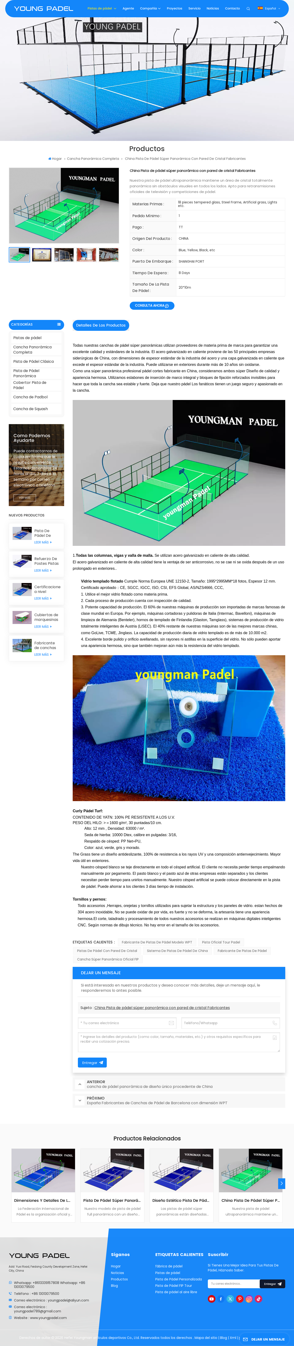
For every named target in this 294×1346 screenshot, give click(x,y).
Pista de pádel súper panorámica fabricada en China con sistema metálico (112, 1201)
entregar (272, 1283)
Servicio (194, 8)
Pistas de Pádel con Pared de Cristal (107, 950)
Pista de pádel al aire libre (176, 1292)
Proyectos (174, 8)
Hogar (55, 158)
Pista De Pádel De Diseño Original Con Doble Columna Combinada (45, 533)
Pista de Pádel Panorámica (26, 373)
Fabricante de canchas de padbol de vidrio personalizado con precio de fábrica (47, 645)
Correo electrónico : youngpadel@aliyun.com (51, 1300)
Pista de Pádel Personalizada (178, 1279)
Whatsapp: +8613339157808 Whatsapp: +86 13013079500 (49, 1284)
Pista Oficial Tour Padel (221, 942)
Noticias (213, 8)
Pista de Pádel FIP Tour (173, 1285)
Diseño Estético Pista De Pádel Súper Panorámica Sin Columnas (181, 1201)
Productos (119, 1279)
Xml (233, 1337)
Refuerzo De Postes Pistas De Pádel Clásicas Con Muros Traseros (46, 561)
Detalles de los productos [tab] (101, 325)
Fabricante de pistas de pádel (242, 950)
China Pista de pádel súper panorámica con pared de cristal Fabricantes (162, 1007)
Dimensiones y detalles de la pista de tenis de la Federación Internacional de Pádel (43, 1201)
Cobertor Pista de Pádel (29, 385)
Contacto (232, 8)
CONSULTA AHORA (149, 305)
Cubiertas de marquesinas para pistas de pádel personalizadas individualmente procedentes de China (47, 617)
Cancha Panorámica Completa (93, 158)
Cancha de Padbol (30, 397)
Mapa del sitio (206, 1337)
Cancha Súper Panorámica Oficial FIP (108, 959)
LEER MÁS (43, 542)
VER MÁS (25, 498)
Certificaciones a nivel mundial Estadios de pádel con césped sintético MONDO (47, 589)
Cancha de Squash (30, 409)
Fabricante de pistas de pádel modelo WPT (157, 942)
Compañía (148, 8)
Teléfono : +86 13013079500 (36, 1293)
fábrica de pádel (169, 1266)
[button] (281, 1183)
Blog (114, 1285)
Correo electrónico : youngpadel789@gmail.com (37, 1309)
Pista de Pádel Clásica (33, 361)
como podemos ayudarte (31, 438)
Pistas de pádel (100, 8)
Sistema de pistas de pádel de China (177, 950)
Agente (128, 8)
